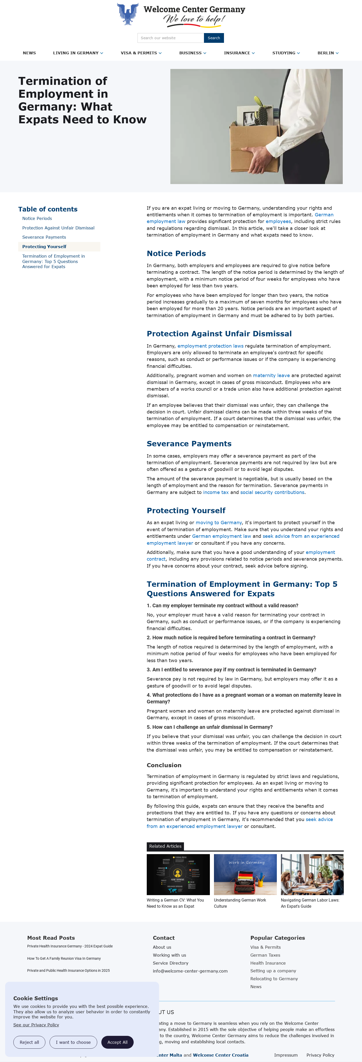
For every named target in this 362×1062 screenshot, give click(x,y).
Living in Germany (76, 52)
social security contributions (272, 492)
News (29, 52)
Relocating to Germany (274, 978)
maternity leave (271, 375)
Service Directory (170, 963)
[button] (29, 53)
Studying (283, 52)
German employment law (221, 536)
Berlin (326, 52)
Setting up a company (273, 970)
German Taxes (265, 955)
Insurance (237, 52)
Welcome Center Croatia (221, 1055)
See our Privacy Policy (36, 1025)
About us (162, 947)
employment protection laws (210, 346)
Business (190, 52)
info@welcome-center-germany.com (190, 971)
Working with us (169, 955)
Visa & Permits (139, 52)
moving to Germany (219, 522)
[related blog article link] (178, 881)
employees (278, 221)
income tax (216, 492)
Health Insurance (268, 963)
